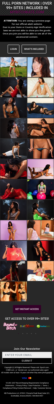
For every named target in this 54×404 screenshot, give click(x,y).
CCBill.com (10, 370)
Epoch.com (44, 367)
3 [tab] (27, 333)
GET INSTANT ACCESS (27, 309)
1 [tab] (18, 333)
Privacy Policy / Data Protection (28, 386)
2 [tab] (22, 333)
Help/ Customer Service (42, 388)
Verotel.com (22, 370)
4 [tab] (31, 333)
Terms (45, 386)
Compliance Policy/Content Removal (17, 388)
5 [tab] (35, 333)
